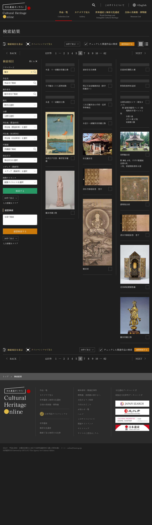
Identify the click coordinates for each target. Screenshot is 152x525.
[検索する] (35, 72)
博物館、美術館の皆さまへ (89, 452)
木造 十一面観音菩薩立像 (57, 119)
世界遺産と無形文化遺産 (107, 14)
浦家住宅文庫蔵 (89, 88)
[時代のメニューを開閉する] (20, 105)
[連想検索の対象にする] (73, 119)
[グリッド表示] (141, 44)
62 (105, 53)
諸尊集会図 (87, 299)
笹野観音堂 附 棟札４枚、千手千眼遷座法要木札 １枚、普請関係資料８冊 (94, 255)
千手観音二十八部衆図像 (56, 173)
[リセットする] (31, 72)
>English (140, 5)
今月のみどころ (84, 461)
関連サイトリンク (85, 480)
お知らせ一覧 (83, 466)
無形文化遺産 (45, 485)
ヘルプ (80, 471)
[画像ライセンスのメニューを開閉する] (20, 182)
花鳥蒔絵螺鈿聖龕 (128, 344)
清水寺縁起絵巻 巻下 (55, 290)
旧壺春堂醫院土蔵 (128, 105)
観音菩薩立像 (51, 342)
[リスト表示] (146, 44)
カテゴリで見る (82, 14)
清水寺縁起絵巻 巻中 (55, 259)
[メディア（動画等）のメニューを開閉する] (20, 171)
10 (96, 53)
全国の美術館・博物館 (136, 14)
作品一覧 (63, 14)
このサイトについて (114, 5)
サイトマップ (83, 485)
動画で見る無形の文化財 (50, 490)
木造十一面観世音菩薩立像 (94, 216)
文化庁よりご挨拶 (85, 457)
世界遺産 (43, 480)
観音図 (86, 378)
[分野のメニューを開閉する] (20, 116)
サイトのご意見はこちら (88, 490)
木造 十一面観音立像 (55, 229)
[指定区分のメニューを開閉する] (20, 160)
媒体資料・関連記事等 (87, 447)
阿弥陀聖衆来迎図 (128, 143)
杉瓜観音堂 (125, 233)
